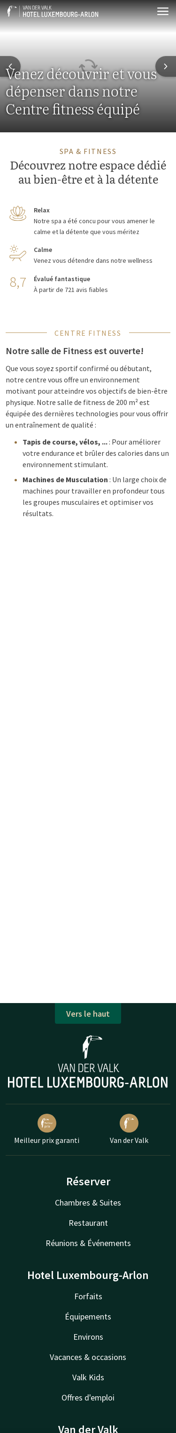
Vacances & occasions (88, 1357)
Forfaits (88, 1296)
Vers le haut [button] (88, 1013)
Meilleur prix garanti (46, 1129)
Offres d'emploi (88, 1397)
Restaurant (88, 1222)
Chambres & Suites (88, 1202)
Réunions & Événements (88, 1243)
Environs (88, 1336)
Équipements (88, 1316)
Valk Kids (88, 1377)
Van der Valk (129, 1129)
